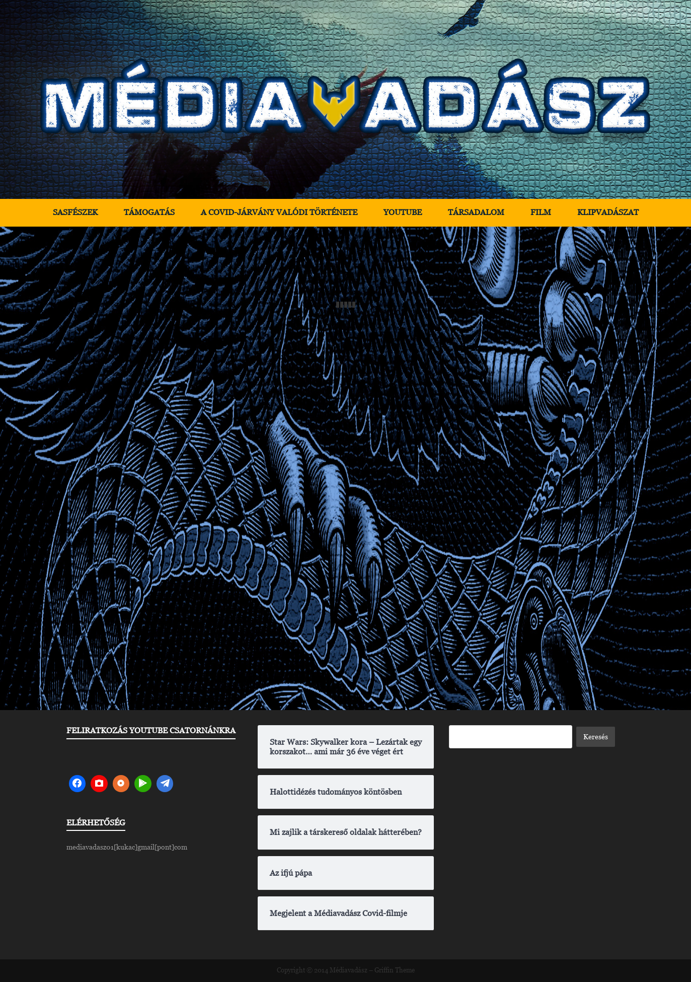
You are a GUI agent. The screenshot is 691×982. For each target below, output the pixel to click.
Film (540, 212)
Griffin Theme (394, 970)
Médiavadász (348, 970)
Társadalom (476, 212)
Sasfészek (75, 212)
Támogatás (149, 212)
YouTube (402, 212)
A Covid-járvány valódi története (279, 212)
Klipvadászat (608, 212)
